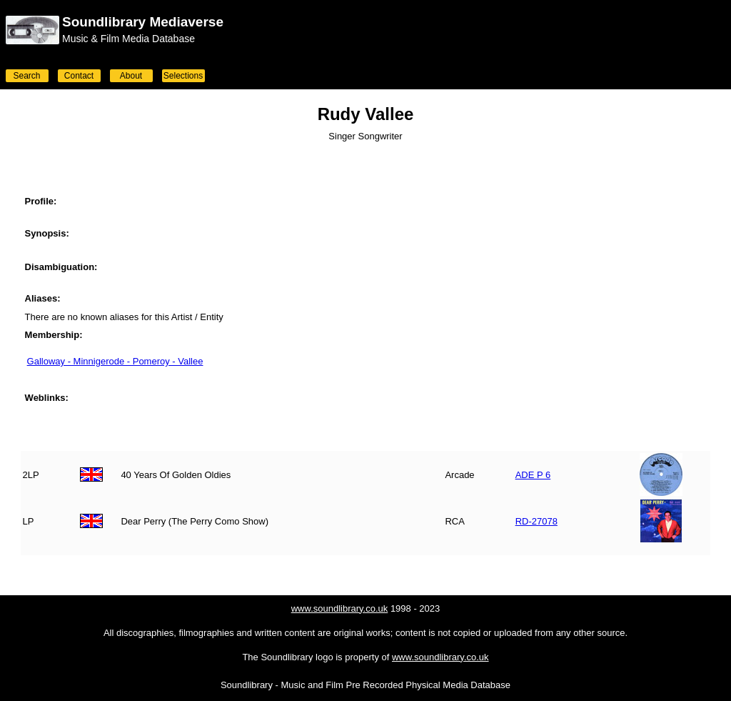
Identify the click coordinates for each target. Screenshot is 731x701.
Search (26, 76)
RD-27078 (536, 521)
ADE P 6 (533, 474)
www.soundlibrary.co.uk (339, 608)
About (131, 76)
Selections (183, 76)
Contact (79, 76)
